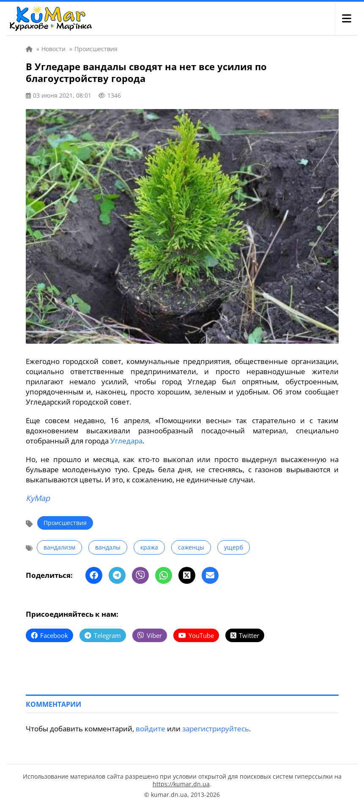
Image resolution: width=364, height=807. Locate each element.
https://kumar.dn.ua (181, 784)
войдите (150, 728)
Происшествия (65, 523)
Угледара (126, 441)
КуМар (38, 498)
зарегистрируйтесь (215, 728)
